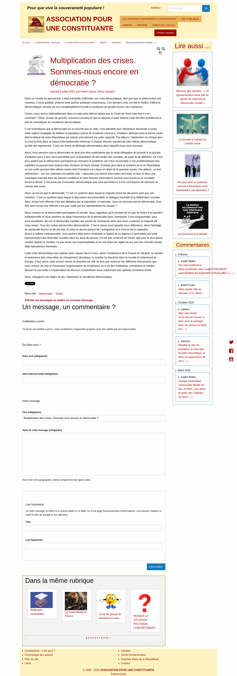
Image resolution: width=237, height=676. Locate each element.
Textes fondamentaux (133, 654)
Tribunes (116, 43)
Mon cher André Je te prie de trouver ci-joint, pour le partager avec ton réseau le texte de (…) (192, 321)
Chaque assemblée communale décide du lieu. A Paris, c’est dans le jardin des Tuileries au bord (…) (192, 389)
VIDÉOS (127, 25)
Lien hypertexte (34, 540)
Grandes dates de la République (140, 659)
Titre (28, 522)
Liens (28, 663)
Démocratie (45, 293)
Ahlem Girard (88, 91)
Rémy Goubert (106, 91)
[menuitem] (149, 19)
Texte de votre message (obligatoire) (42, 430)
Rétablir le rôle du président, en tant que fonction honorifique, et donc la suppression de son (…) (192, 353)
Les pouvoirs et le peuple (192, 234)
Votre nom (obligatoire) (34, 356)
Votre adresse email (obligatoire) (40, 374)
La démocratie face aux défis (80, 43)
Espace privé (118, 674)
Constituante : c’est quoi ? (40, 650)
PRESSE (142, 25)
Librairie (125, 650)
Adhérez (156, 7)
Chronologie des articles (39, 654)
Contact (125, 663)
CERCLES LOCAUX (164, 25)
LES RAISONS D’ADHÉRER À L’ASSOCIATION (149, 18)
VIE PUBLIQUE (190, 18)
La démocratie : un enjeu (48, 43)
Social (59, 293)
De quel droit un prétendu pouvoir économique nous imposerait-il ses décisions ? (192, 186)
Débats (103, 43)
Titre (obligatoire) (31, 412)
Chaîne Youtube (165, 32)
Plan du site (32, 659)
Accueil (26, 43)
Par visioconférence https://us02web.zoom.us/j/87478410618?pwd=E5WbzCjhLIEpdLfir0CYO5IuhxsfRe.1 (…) (206, 269)
